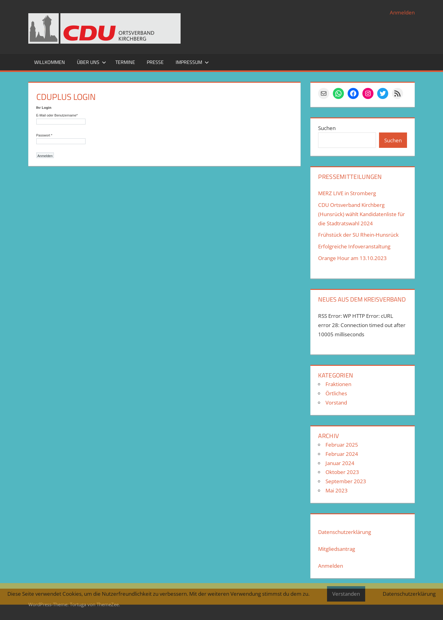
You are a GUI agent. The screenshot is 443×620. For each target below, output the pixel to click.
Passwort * (44, 135)
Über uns (91, 62)
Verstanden (346, 593)
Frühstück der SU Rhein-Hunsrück (358, 234)
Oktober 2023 (342, 472)
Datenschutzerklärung (344, 531)
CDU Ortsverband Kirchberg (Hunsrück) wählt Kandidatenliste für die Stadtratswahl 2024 (361, 214)
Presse (155, 62)
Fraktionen (338, 384)
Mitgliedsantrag (336, 548)
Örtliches (336, 393)
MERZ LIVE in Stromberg (347, 193)
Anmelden (402, 12)
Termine (125, 62)
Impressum (192, 62)
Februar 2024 (341, 453)
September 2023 (345, 481)
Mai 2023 (336, 490)
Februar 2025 (341, 444)
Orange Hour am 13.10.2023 (352, 258)
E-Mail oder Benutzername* (57, 115)
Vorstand (336, 402)
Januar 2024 (339, 463)
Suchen (327, 128)
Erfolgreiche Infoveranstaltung (354, 246)
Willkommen (49, 62)
